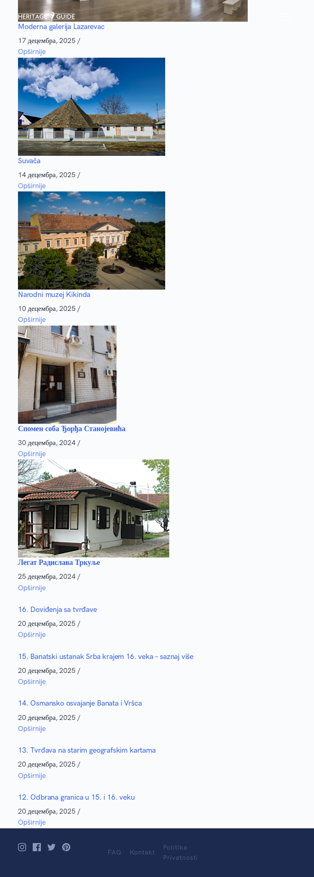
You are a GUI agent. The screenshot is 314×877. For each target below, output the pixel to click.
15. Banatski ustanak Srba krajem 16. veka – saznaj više (105, 656)
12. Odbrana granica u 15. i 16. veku (76, 797)
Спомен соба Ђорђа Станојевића (72, 428)
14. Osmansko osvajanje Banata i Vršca (79, 703)
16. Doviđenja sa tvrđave (57, 609)
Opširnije (32, 51)
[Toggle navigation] (285, 17)
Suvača (29, 160)
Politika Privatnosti (180, 852)
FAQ (114, 852)
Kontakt (142, 852)
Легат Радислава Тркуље (59, 562)
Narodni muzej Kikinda (54, 294)
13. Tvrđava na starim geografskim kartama (87, 750)
